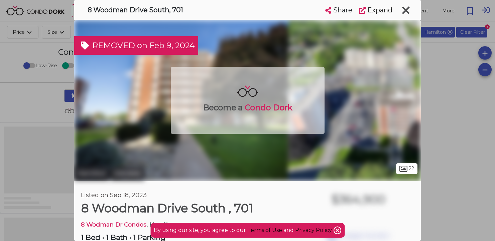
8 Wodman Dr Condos (113, 224)
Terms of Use (264, 230)
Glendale (127, 173)
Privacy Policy (314, 230)
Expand (375, 10)
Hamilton (92, 173)
